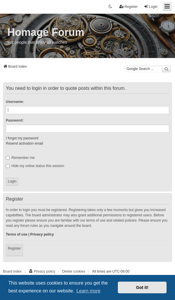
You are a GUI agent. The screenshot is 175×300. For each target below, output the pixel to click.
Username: (15, 102)
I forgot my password (22, 138)
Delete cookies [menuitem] (73, 271)
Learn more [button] (88, 290)
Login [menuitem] (151, 6)
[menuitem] (42, 271)
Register (14, 248)
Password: (15, 120)
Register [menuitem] (128, 6)
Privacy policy (42, 234)
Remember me (20, 158)
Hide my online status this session (35, 166)
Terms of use (16, 234)
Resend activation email (24, 143)
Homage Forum (45, 32)
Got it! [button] (142, 287)
